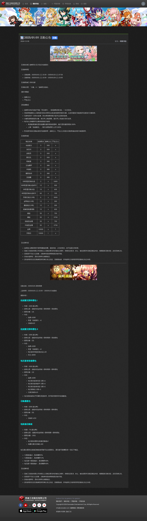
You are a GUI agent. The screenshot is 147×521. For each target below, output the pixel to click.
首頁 (25, 4)
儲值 (83, 4)
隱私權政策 (80, 512)
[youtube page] (25, 509)
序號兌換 (66, 4)
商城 (75, 4)
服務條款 (73, 512)
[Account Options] (143, 4)
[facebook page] (20, 509)
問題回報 (55, 4)
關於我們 (59, 505)
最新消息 (34, 4)
